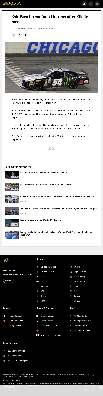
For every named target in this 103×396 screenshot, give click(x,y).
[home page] (12, 4)
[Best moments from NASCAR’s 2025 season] (12, 223)
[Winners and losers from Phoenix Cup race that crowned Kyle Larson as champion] (12, 211)
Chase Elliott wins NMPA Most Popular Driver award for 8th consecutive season (57, 196)
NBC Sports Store (50, 375)
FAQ (41, 375)
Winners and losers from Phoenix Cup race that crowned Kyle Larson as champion (58, 208)
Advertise (15, 375)
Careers (22, 375)
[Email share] (25, 35)
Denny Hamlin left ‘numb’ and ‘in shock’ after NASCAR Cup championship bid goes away (56, 233)
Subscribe (8, 280)
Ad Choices (7, 375)
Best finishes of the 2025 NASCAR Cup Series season (45, 184)
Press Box (60, 375)
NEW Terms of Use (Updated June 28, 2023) (79, 375)
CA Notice (17, 376)
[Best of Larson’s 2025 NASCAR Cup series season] (12, 175)
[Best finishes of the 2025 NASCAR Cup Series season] (12, 187)
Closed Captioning (32, 375)
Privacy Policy (8, 376)
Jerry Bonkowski (20, 29)
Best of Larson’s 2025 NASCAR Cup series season (43, 172)
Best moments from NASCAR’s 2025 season (41, 220)
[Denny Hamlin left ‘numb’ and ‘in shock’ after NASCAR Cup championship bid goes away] (12, 235)
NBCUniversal (16, 380)
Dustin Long (24, 202)
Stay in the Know (9, 271)
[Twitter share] (19, 35)
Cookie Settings (28, 376)
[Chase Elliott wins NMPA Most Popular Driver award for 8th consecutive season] (12, 199)
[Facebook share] (14, 35)
